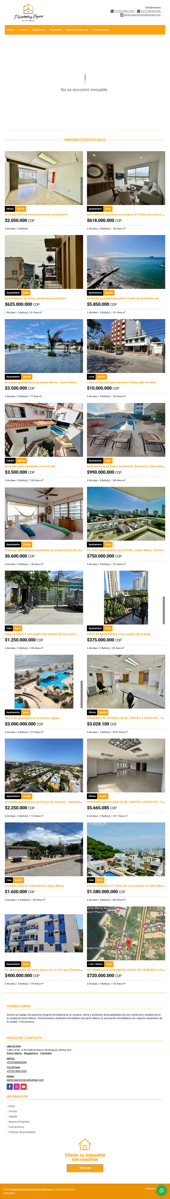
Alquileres (38, 29)
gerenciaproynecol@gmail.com (25, 1079)
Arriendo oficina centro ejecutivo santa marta (36, 214)
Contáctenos (101, 29)
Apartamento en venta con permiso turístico (35, 298)
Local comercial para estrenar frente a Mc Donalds (121, 382)
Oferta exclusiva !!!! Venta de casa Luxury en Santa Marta (126, 885)
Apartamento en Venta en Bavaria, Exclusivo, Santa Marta (126, 466)
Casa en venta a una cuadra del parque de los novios (41, 633)
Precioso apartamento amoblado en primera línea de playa (45, 550)
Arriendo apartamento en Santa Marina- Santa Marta (41, 382)
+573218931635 (124, 11)
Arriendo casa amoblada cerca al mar (30, 466)
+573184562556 (151, 11)
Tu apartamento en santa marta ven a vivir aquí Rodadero (44, 969)
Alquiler (13, 1116)
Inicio (10, 29)
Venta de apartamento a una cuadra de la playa (119, 633)
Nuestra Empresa (77, 29)
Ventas (23, 29)
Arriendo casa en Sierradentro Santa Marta (34, 885)
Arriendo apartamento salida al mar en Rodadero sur (123, 298)
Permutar (56, 29)
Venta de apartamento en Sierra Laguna (32, 718)
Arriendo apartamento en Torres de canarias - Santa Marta (45, 801)
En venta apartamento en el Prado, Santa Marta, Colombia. (127, 550)
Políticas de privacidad (22, 1132)
